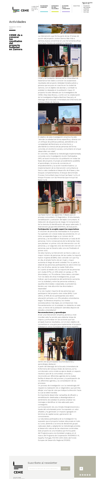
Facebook (86, 6)
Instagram (86, 7)
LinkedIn (86, 9)
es (84, 3)
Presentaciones (12, 26)
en (88, 3)
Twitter (86, 10)
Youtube (86, 12)
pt (86, 3)
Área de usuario (87, 2)
